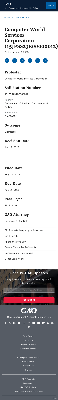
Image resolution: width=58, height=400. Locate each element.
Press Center (28, 336)
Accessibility (28, 366)
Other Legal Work (14, 259)
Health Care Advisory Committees (28, 391)
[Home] (25, 8)
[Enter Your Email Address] (29, 290)
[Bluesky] (31, 60)
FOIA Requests (28, 379)
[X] (15, 60)
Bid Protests (11, 236)
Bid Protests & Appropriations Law (24, 230)
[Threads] (38, 60)
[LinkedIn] (23, 60)
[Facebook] (8, 60)
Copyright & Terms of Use (28, 358)
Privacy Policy (28, 362)
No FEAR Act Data (28, 387)
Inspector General (28, 344)
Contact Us (28, 340)
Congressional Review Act (19, 253)
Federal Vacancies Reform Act (21, 247)
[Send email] (46, 60)
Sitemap (28, 370)
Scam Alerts (28, 383)
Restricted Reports (28, 349)
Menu (51, 6)
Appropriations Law (16, 242)
